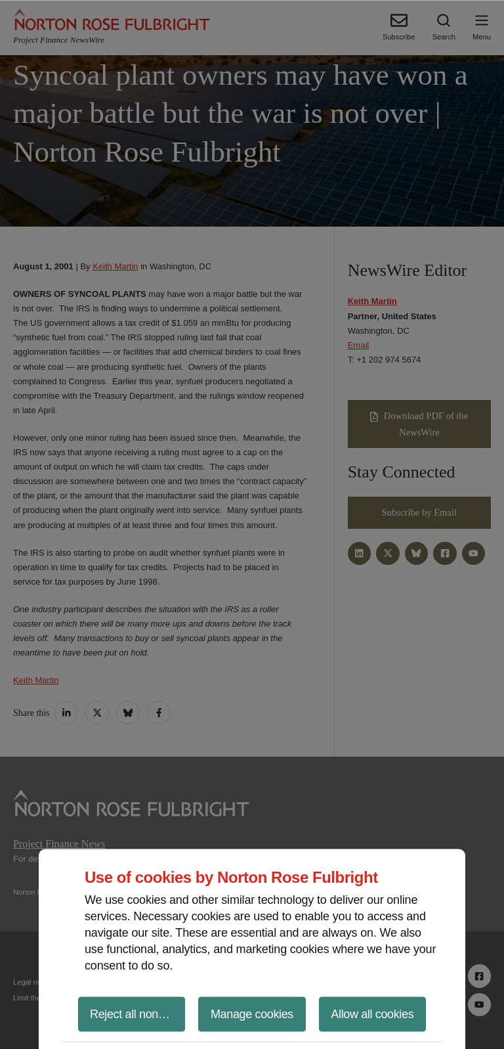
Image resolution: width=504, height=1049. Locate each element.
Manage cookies (252, 1013)
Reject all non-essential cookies (137, 1013)
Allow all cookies (372, 1013)
